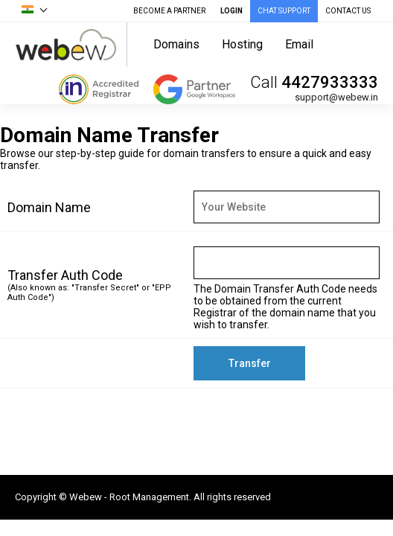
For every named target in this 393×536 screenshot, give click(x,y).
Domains (176, 44)
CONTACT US (348, 11)
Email (299, 44)
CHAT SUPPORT (284, 11)
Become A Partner (169, 11)
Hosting (242, 44)
